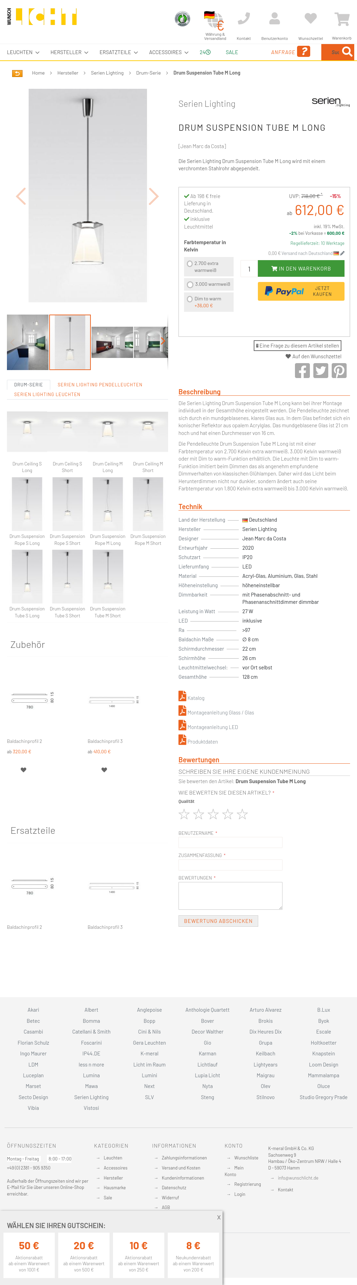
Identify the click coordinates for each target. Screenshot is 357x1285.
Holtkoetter (324, 1042)
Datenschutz (174, 1187)
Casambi (33, 1031)
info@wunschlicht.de (298, 1178)
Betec (33, 1021)
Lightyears (266, 1064)
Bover (207, 1021)
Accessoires (115, 1168)
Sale (108, 1197)
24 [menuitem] (202, 60)
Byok (323, 1021)
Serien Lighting (107, 89)
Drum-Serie (148, 89)
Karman (207, 1053)
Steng (207, 1097)
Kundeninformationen (183, 1178)
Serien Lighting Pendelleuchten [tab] (100, 417)
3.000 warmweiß (212, 300)
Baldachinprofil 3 (105, 773)
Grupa (265, 1042)
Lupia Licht (207, 1075)
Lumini (149, 1075)
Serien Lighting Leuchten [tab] (47, 426)
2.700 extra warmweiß (206, 282)
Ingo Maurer (33, 1053)
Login (239, 1194)
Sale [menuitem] (227, 52)
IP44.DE (91, 1053)
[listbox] (209, 301)
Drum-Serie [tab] (28, 417)
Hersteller (68, 89)
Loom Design (323, 1064)
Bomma (91, 1021)
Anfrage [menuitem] (260, 61)
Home (38, 89)
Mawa (91, 1086)
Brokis (265, 1021)
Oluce (323, 1086)
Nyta (207, 1086)
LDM (33, 1064)
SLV (149, 1097)
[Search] (290, 84)
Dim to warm (207, 318)
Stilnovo (265, 1097)
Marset (33, 1086)
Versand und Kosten (181, 1168)
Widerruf (170, 1197)
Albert (91, 1009)
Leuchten (113, 1157)
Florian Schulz (33, 1042)
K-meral (149, 1053)
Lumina (91, 1075)
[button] (21, 220)
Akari (33, 1009)
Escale (323, 1031)
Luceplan (33, 1075)
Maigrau (266, 1075)
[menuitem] (21, 52)
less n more (91, 1064)
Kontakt (285, 1189)
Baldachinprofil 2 (24, 773)
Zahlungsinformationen (184, 1157)
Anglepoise (149, 1009)
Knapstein (323, 1053)
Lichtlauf (208, 1064)
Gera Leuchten (149, 1042)
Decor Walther (208, 1031)
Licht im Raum (149, 1064)
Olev (265, 1086)
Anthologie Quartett (207, 1009)
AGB (166, 1207)
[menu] (178, 60)
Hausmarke (115, 1187)
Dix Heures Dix (266, 1031)
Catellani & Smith (91, 1031)
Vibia (33, 1108)
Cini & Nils (149, 1031)
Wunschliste (246, 1157)
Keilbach (265, 1053)
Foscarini (91, 1042)
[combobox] (320, 60)
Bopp (149, 1021)
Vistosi (91, 1108)
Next (149, 1086)
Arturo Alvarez (265, 1009)
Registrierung (247, 1184)
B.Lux (323, 1009)
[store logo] (42, 19)
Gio (207, 1042)
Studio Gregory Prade (324, 1097)
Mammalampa (323, 1075)
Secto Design (33, 1097)
